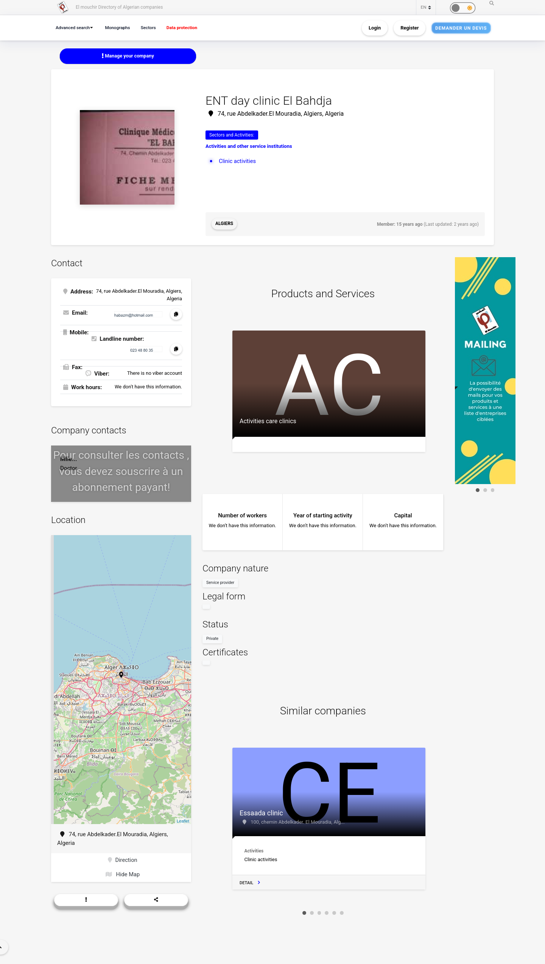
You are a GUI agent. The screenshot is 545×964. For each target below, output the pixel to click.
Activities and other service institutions (249, 146)
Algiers (224, 224)
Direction (123, 860)
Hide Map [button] (122, 874)
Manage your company (128, 56)
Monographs (120, 27)
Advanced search (74, 27)
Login (375, 28)
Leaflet (183, 820)
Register (409, 28)
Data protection (187, 27)
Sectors (152, 27)
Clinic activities (238, 161)
